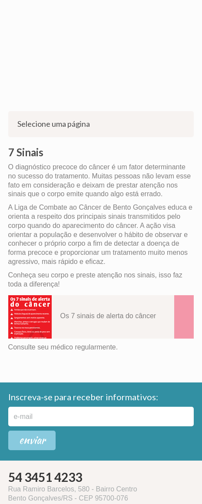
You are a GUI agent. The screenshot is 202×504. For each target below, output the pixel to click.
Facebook (35, 8)
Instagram (22, 8)
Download (184, 317)
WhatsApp (8, 8)
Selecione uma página (101, 123)
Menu (190, 11)
